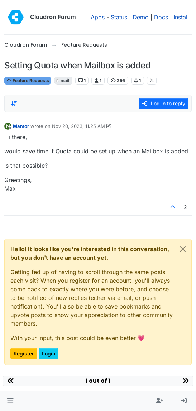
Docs (161, 17)
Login (48, 353)
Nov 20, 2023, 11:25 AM (78, 126)
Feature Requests (27, 80)
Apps (98, 17)
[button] (10, 401)
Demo (141, 17)
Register (24, 353)
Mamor (21, 126)
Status (119, 17)
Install (181, 17)
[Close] (182, 249)
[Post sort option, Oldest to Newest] (14, 103)
